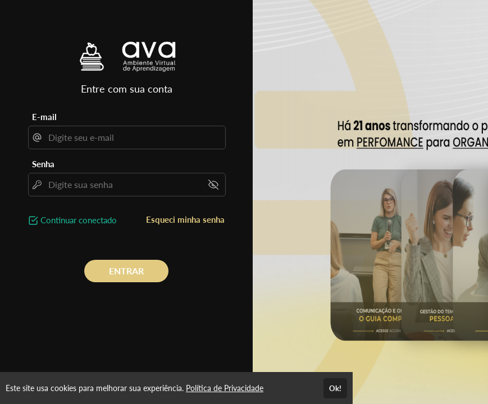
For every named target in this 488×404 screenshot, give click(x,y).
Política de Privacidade (224, 388)
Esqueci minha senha (185, 219)
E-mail (44, 117)
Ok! (335, 388)
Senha (43, 164)
